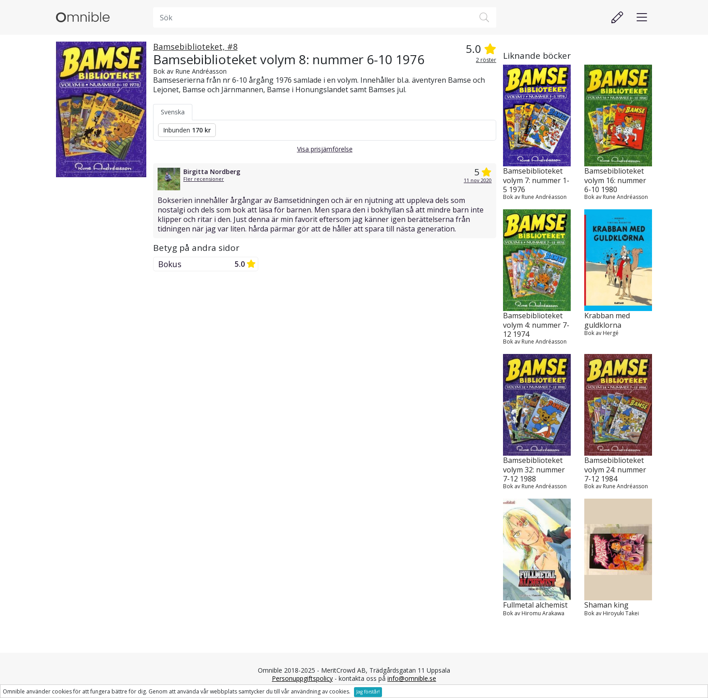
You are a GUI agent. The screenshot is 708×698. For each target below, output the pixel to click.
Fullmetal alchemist (535, 605)
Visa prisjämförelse (325, 149)
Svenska (173, 112)
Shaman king (606, 605)
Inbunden (187, 130)
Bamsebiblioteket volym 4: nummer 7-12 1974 (536, 324)
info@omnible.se (411, 678)
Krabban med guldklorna (607, 320)
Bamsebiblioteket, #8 (195, 46)
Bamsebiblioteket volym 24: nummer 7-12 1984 (615, 469)
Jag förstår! (368, 692)
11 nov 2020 (478, 180)
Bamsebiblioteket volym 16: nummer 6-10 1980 (615, 179)
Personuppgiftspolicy (302, 678)
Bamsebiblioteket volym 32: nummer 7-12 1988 (534, 469)
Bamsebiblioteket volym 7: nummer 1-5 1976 (536, 179)
